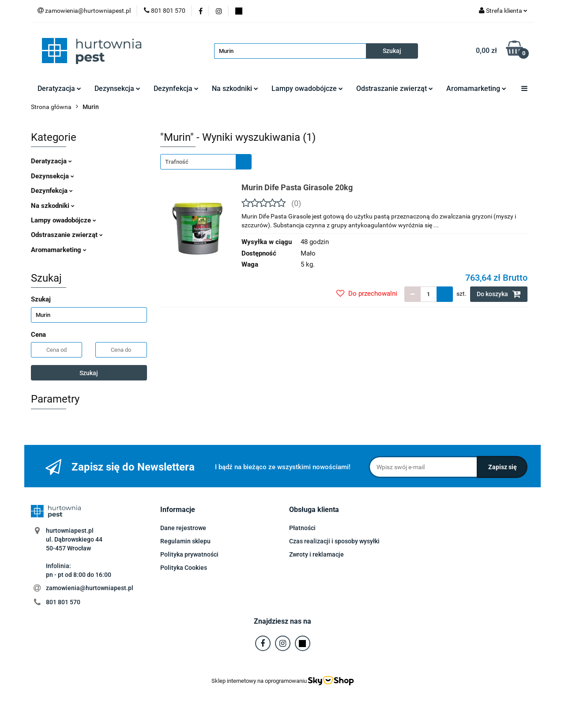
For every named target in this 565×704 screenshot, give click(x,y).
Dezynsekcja (117, 88)
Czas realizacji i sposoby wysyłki (334, 541)
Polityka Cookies (183, 567)
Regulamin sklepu (185, 541)
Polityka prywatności (189, 554)
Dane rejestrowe (183, 527)
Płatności (302, 527)
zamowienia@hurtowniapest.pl (89, 587)
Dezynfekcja (176, 88)
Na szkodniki (235, 88)
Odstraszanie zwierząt (394, 88)
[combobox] (206, 161)
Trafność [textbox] (176, 161)
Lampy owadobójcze (307, 88)
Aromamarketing (476, 88)
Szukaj (88, 372)
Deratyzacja (59, 88)
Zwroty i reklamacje (316, 554)
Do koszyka (499, 294)
